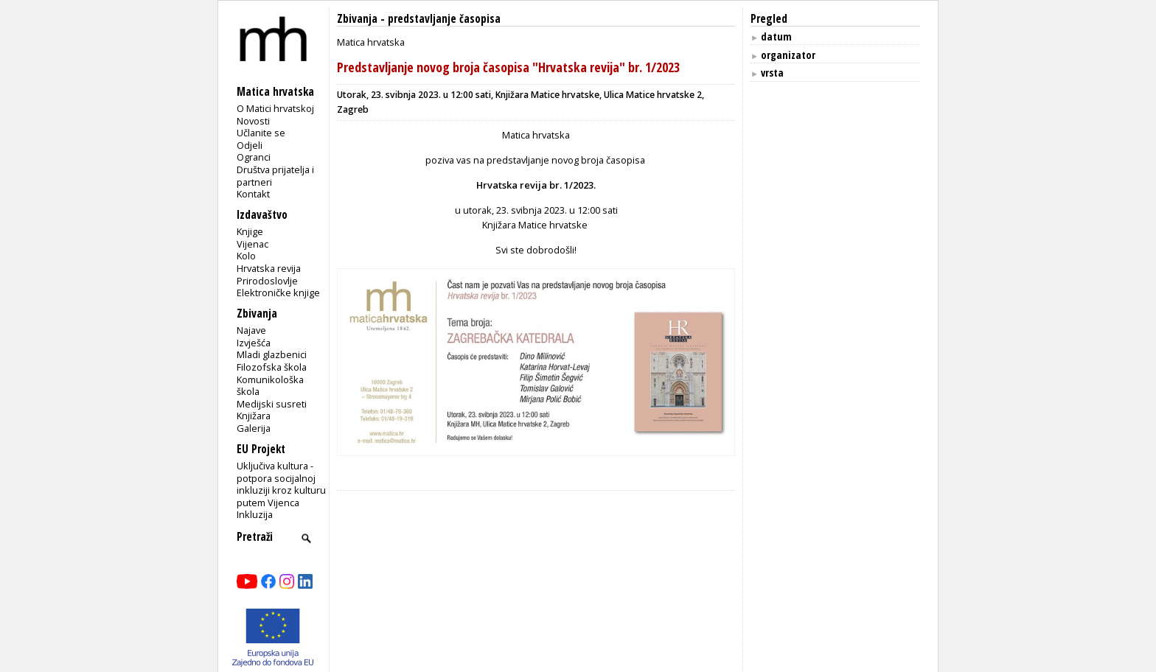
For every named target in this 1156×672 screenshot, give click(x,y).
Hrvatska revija (269, 268)
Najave (251, 330)
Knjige (250, 231)
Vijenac (252, 244)
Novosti (253, 120)
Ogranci (254, 157)
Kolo (246, 255)
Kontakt (253, 193)
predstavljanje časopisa (444, 19)
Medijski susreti (272, 403)
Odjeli (249, 145)
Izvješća (254, 342)
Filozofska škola (272, 367)
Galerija (254, 428)
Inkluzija (255, 514)
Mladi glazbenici (272, 354)
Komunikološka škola (270, 386)
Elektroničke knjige (278, 292)
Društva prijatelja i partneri (275, 176)
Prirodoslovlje (267, 280)
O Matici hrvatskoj (275, 108)
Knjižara (254, 415)
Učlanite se (261, 132)
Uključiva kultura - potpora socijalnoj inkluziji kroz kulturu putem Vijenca (281, 484)
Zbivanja (357, 19)
